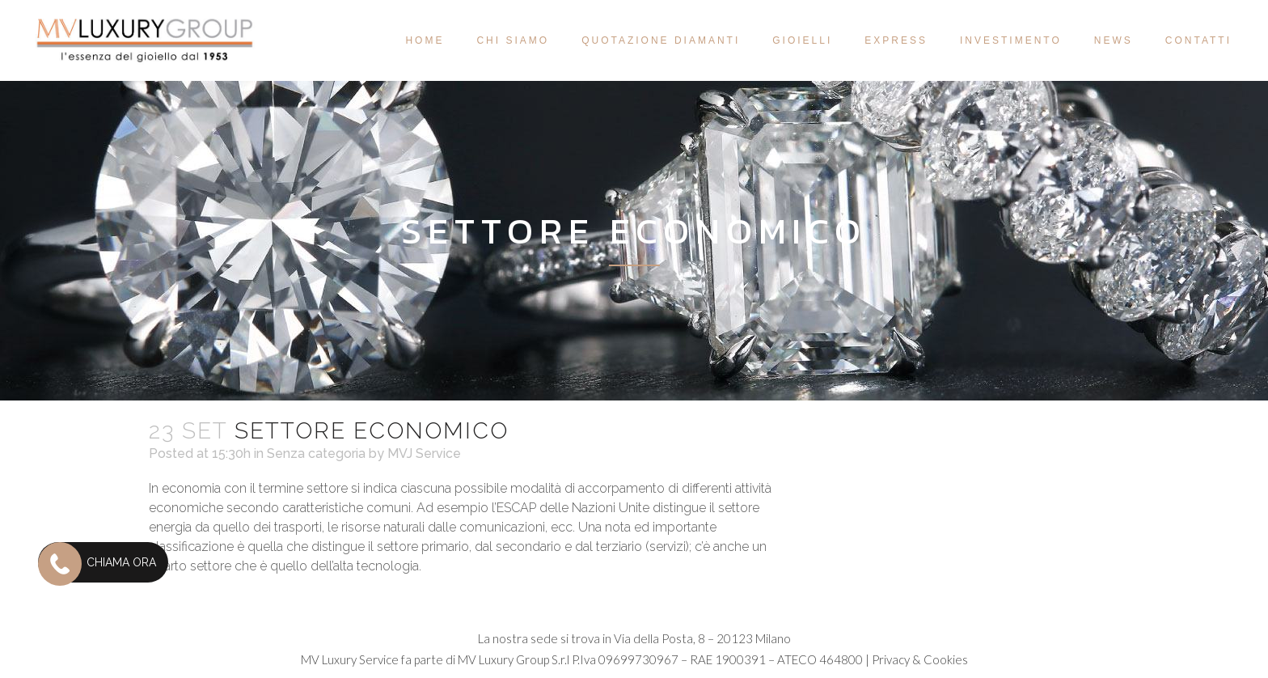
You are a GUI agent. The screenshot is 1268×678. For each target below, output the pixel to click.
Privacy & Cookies (920, 659)
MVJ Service (424, 453)
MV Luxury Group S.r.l (513, 659)
